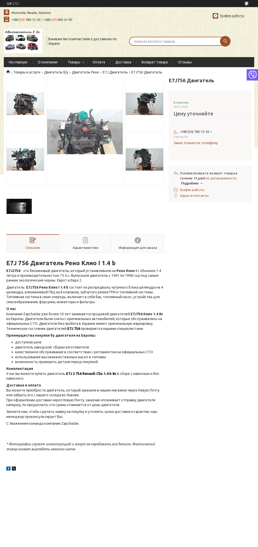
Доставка (123, 62)
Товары (74, 62)
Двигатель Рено (85, 72)
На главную (18, 62)
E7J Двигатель (115, 72)
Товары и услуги (26, 72)
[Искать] (225, 41)
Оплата (98, 62)
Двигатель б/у (56, 72)
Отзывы (185, 62)
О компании (47, 62)
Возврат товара (155, 62)
